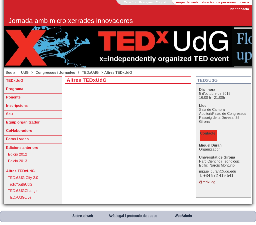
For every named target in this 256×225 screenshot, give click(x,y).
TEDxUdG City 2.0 (23, 178)
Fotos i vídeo (17, 139)
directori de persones (219, 2)
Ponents (13, 97)
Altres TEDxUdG (118, 72)
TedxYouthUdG (20, 184)
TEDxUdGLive (19, 197)
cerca (244, 2)
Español (130, 2)
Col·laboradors (19, 131)
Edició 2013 (17, 161)
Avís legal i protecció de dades (133, 216)
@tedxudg (207, 182)
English (161, 2)
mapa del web (187, 2)
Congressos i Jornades (55, 72)
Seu (9, 114)
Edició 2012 (17, 154)
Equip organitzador (22, 122)
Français (146, 2)
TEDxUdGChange (23, 191)
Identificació (239, 9)
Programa (14, 89)
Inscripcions (17, 105)
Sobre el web (83, 216)
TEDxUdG (90, 72)
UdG (25, 72)
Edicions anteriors (22, 148)
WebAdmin (183, 216)
